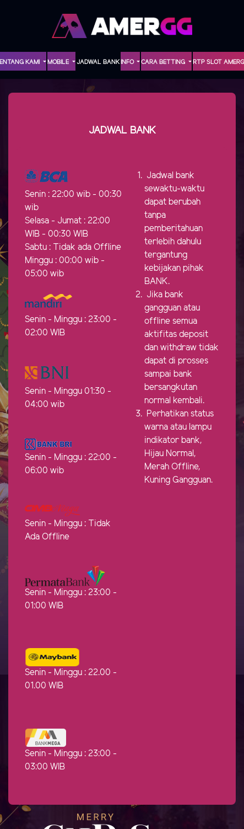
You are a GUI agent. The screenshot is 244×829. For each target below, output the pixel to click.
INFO (128, 62)
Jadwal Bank (98, 62)
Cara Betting (164, 62)
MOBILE (59, 62)
